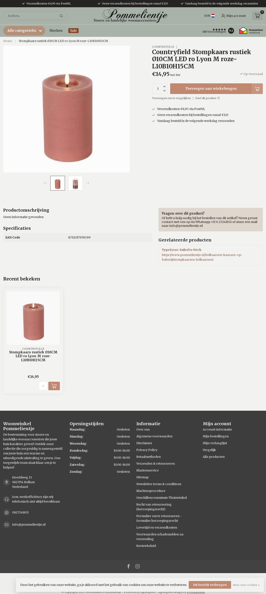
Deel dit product (207, 98)
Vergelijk (209, 450)
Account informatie (217, 429)
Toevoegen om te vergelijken (171, 98)
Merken (55, 31)
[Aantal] (43, 386)
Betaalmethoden (148, 457)
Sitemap (142, 477)
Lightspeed (147, 592)
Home (7, 41)
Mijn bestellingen (216, 436)
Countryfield (163, 47)
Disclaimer (144, 443)
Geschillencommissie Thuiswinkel (161, 498)
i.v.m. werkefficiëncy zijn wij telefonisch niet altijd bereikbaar (36, 499)
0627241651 (20, 512)
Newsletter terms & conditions (158, 484)
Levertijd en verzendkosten (156, 527)
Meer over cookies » (246, 585)
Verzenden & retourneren (155, 463)
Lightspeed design (170, 592)
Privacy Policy (146, 450)
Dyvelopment (196, 592)
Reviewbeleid (146, 546)
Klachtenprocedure (150, 491)
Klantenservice (147, 470)
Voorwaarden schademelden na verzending (159, 536)
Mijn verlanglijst (215, 443)
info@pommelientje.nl (29, 524)
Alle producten (214, 457)
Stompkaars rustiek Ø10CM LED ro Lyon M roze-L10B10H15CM (63, 41)
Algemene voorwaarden (154, 436)
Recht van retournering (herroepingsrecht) (154, 507)
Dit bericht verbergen (210, 585)
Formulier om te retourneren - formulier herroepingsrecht (159, 518)
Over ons (143, 429)
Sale (73, 31)
